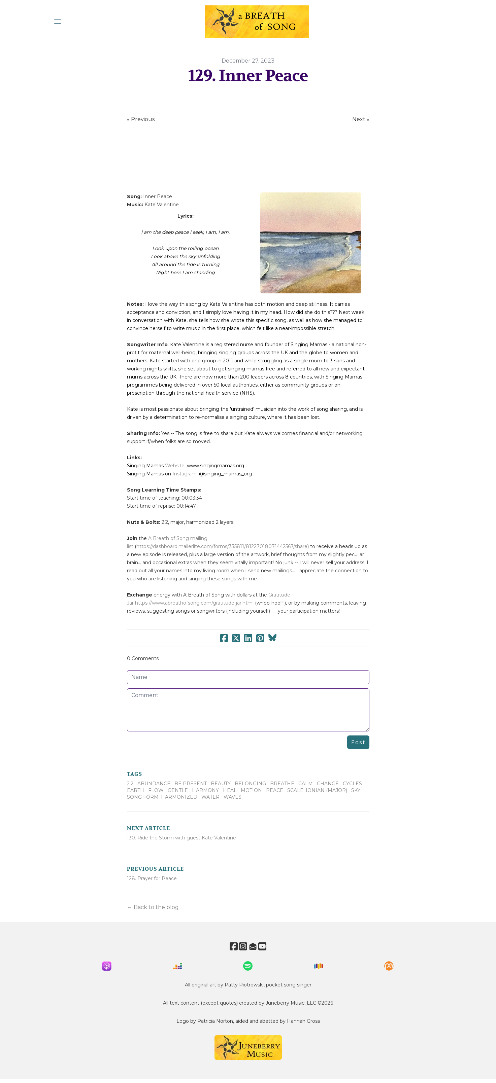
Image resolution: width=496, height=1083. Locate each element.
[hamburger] (57, 21)
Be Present (190, 784)
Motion (251, 790)
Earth (135, 790)
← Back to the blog (153, 907)
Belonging (250, 784)
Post (358, 742)
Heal (230, 790)
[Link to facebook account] (230, 946)
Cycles (352, 784)
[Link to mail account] (254, 946)
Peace (274, 790)
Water (210, 797)
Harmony (205, 790)
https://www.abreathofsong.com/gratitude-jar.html (194, 603)
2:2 (130, 784)
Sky (355, 790)
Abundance (153, 784)
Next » (360, 119)
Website (175, 466)
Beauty (221, 784)
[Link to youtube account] (266, 946)
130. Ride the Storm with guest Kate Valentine (181, 838)
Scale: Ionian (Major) (317, 790)
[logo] (257, 21)
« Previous (141, 119)
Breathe (282, 784)
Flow (156, 790)
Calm (305, 784)
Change (328, 784)
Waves (232, 797)
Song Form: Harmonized (162, 797)
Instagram (184, 474)
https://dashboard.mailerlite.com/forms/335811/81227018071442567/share (221, 546)
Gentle (178, 790)
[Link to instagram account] (242, 946)
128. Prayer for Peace (152, 878)
